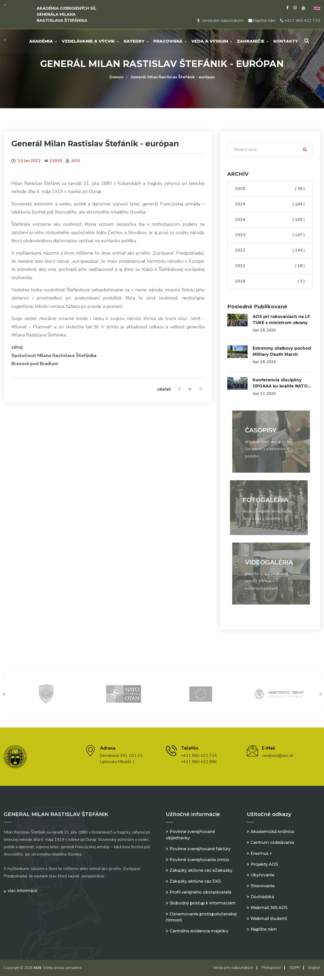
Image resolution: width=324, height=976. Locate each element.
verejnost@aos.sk (277, 755)
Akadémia (41, 41)
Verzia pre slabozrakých (220, 20)
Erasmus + (261, 853)
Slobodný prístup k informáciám (203, 903)
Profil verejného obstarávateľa (200, 892)
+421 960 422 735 (300, 20)
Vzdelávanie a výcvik (88, 41)
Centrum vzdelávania (272, 842)
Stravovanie (263, 885)
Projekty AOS (264, 864)
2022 (270, 250)
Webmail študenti (269, 918)
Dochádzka (262, 896)
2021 (270, 266)
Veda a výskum (209, 41)
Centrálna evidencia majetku (199, 931)
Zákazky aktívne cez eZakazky (201, 870)
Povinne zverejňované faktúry (200, 848)
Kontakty (285, 41)
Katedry (134, 41)
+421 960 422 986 (199, 762)
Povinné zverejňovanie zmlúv (199, 859)
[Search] (270, 150)
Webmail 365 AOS (269, 907)
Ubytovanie (262, 875)
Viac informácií (22, 890)
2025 (270, 204)
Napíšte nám (261, 20)
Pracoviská (168, 41)
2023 (270, 235)
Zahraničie (251, 41)
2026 (270, 189)
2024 (270, 220)
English (314, 967)
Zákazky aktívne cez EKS (195, 881)
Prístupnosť (271, 967)
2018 (270, 281)
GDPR (294, 967)
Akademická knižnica (272, 831)
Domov (116, 77)
